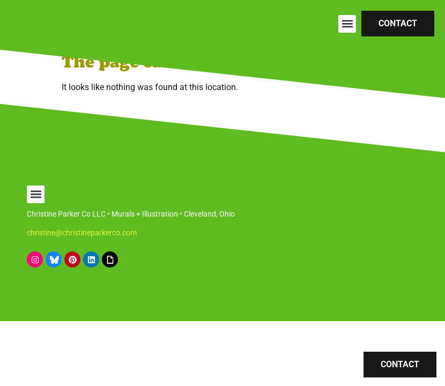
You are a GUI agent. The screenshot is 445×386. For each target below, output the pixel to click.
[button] (347, 24)
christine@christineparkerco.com (82, 232)
